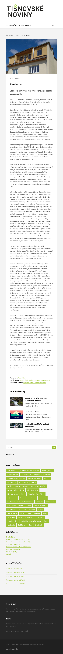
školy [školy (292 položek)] (30, 525)
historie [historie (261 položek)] (46, 478)
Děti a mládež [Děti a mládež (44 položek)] (26, 474)
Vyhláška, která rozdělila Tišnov (34, 383)
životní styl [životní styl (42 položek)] (39, 525)
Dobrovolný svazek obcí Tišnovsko (18, 547)
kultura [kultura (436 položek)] (33, 482)
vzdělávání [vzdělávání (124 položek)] (11, 525)
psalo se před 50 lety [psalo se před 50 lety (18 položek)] (15, 506)
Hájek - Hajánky (11, 551)
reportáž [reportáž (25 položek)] (22, 509)
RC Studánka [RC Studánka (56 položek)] (12, 509)
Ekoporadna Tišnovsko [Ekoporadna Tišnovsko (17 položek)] (42, 474)
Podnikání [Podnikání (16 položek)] (39, 502)
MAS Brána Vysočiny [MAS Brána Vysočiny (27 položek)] (38, 486)
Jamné (8, 554)
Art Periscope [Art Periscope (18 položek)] (12, 471)
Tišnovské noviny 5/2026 (15, 569)
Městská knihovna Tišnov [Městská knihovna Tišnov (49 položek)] (16, 494)
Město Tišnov (11, 537)
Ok (54, 447)
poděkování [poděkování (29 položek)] (50, 502)
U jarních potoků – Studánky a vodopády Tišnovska (37, 399)
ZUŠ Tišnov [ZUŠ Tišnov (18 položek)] (22, 525)
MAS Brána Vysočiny (13, 549)
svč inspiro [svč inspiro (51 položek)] (11, 517)
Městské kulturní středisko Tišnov (18, 539)
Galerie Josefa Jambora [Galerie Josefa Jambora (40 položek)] (16, 478)
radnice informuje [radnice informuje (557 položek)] (40, 506)
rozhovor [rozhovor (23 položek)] (32, 509)
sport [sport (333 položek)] (45, 513)
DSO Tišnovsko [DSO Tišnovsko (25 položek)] (12, 474)
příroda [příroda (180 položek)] (28, 506)
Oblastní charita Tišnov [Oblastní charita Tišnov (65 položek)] (28, 498)
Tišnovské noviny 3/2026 (15, 576)
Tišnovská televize (13, 544)
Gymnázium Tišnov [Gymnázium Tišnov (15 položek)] (34, 478)
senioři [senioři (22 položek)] (40, 509)
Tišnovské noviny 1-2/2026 (15, 580)
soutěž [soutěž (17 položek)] (22, 513)
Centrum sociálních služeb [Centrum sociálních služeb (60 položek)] (29, 471)
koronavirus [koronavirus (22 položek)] (23, 482)
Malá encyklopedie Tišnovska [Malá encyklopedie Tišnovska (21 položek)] (17, 486)
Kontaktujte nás (12, 649)
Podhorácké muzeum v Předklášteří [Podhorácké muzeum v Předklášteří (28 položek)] (20, 502)
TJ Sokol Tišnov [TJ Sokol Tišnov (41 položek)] (12, 521)
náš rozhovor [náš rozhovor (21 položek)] (12, 498)
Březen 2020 (16, 78)
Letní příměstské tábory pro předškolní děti (35, 380)
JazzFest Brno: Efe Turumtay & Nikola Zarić (37, 425)
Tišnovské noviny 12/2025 (15, 584)
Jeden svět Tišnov (32, 411)
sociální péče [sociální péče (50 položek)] (12, 513)
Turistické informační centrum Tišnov (19, 542)
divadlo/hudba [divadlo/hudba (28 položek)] (47, 471)
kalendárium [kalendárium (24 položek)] (11, 482)
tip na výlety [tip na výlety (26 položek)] (29, 517)
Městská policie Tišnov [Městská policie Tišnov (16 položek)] (36, 494)
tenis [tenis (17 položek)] (20, 517)
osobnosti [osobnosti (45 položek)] (42, 498)
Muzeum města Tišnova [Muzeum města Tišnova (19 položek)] (15, 490)
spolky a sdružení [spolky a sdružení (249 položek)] (34, 513)
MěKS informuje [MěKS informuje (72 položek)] (32, 490)
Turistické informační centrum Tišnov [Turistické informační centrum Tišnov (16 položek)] (34, 521)
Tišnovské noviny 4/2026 (15, 572)
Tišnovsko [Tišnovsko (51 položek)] (40, 517)
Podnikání (21, 378)
